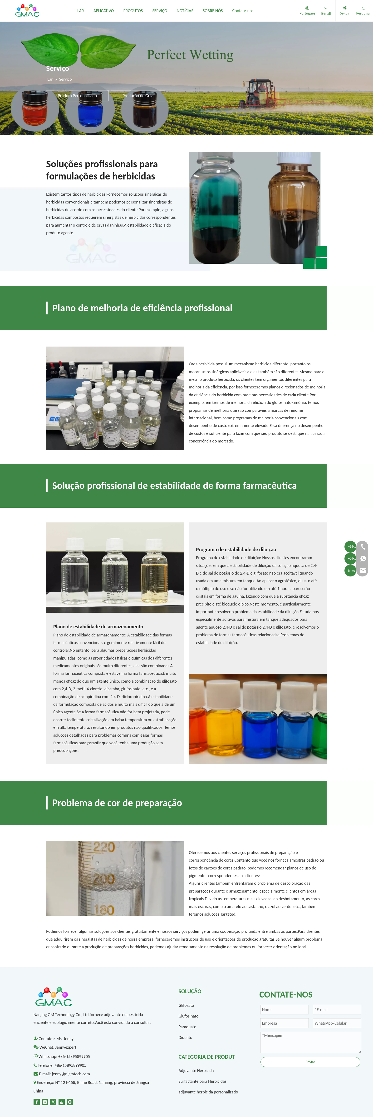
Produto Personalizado (77, 95)
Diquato (185, 1037)
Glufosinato (188, 1016)
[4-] (115, 878)
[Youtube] (62, 1101)
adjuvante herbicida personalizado (208, 1092)
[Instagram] (70, 1101)
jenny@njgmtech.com (71, 1074)
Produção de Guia (138, 95)
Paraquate (187, 1026)
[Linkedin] (45, 1101)
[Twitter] (53, 1101)
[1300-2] (258, 719)
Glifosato (186, 1005)
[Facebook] (37, 1101)
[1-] (258, 210)
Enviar (310, 1062)
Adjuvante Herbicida (196, 1070)
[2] (115, 398)
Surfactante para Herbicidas (202, 1081)
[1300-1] (115, 567)
